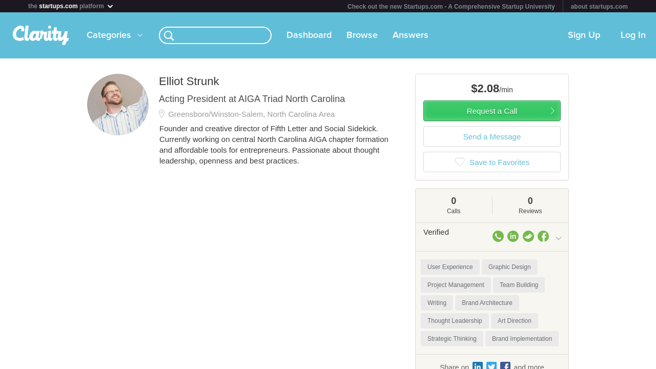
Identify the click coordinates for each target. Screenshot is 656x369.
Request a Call (492, 111)
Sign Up (584, 35)
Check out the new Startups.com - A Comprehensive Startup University (451, 6)
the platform (71, 6)
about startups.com (599, 6)
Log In (633, 35)
